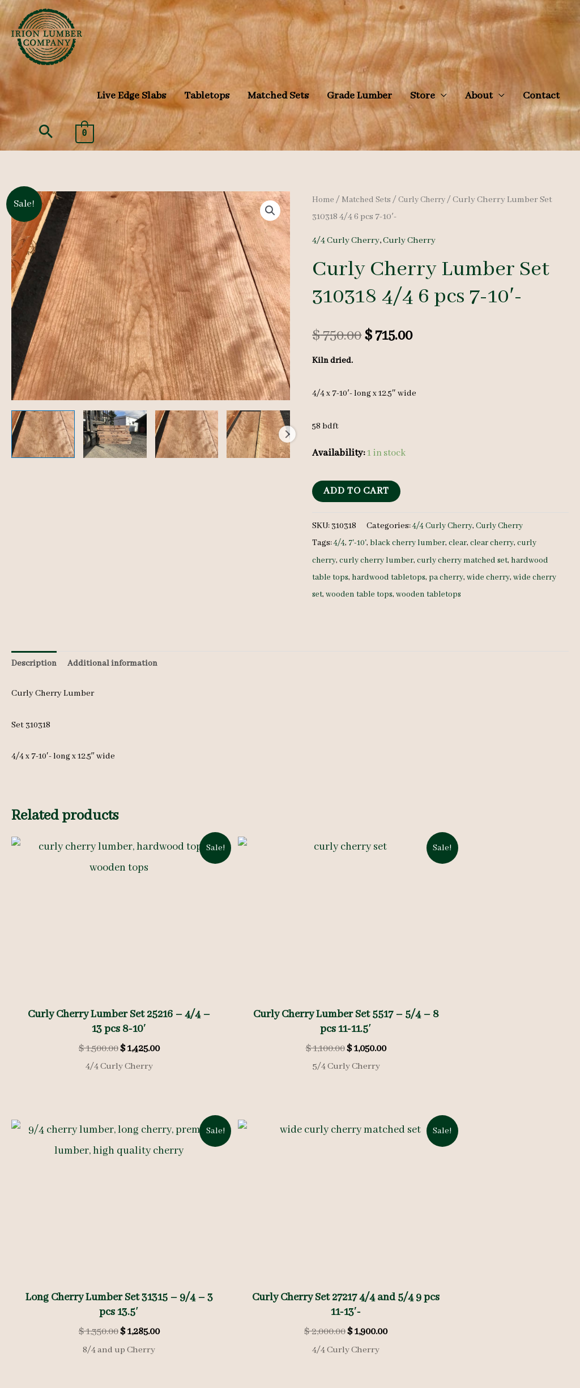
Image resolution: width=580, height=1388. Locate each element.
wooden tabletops (514, 594)
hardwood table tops (352, 577)
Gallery (184, 1229)
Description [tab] (34, 663)
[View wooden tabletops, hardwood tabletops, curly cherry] (43, 434)
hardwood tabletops (436, 577)
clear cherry (499, 543)
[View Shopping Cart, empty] (84, 133)
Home (323, 199)
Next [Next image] (287, 434)
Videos (183, 1246)
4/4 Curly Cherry (347, 240)
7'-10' (359, 543)
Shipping (261, 1292)
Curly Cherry (429, 199)
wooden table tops (439, 594)
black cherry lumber (411, 543)
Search (121, 1314)
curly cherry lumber (379, 560)
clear (463, 543)
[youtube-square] (378, 1295)
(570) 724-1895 (489, 1296)
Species (185, 1195)
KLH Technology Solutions (518, 1378)
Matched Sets (369, 199)
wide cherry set (369, 594)
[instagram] (347, 1295)
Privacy (184, 1292)
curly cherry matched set (469, 560)
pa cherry (497, 577)
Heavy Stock (193, 1212)
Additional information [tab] (112, 663)
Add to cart (356, 491)
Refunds (221, 1292)
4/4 (340, 543)
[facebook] (316, 1295)
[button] (46, 131)
